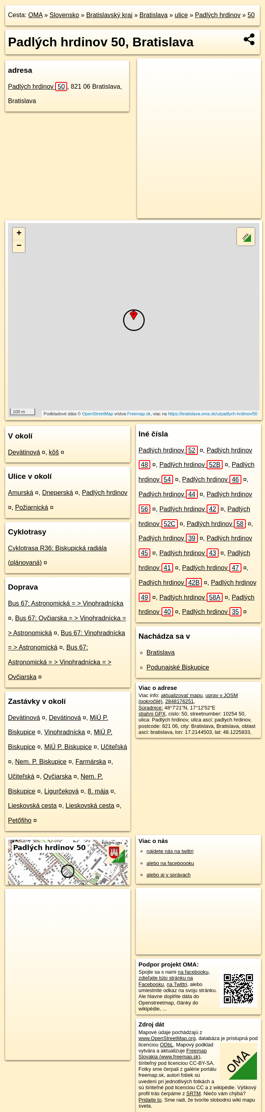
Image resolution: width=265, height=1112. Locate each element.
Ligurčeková (61, 791)
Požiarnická (31, 507)
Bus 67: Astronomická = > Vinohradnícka (66, 603)
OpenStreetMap (97, 413)
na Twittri (177, 984)
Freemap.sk (138, 413)
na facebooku (193, 972)
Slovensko (64, 15)
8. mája (98, 791)
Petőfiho (20, 820)
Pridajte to (150, 1100)
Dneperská (57, 492)
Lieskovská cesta (32, 805)
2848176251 (179, 701)
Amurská (20, 492)
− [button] (19, 246)
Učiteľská (114, 746)
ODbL (166, 1045)
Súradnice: (151, 708)
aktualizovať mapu (182, 695)
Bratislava (153, 15)
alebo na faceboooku (170, 863)
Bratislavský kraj (109, 15)
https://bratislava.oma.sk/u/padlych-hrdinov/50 (212, 413)
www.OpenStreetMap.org (167, 1038)
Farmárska (91, 761)
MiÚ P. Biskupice (68, 746)
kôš (54, 452)
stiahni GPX (152, 714)
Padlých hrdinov (218, 15)
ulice (181, 15)
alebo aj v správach (169, 875)
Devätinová (24, 452)
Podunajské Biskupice (178, 667)
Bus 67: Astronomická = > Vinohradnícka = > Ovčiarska (60, 662)
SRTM (193, 1093)
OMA (35, 15)
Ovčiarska (57, 776)
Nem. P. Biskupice (41, 761)
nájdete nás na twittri (170, 851)
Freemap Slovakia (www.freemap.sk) (173, 1054)
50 (251, 15)
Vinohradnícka (64, 732)
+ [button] (19, 234)
